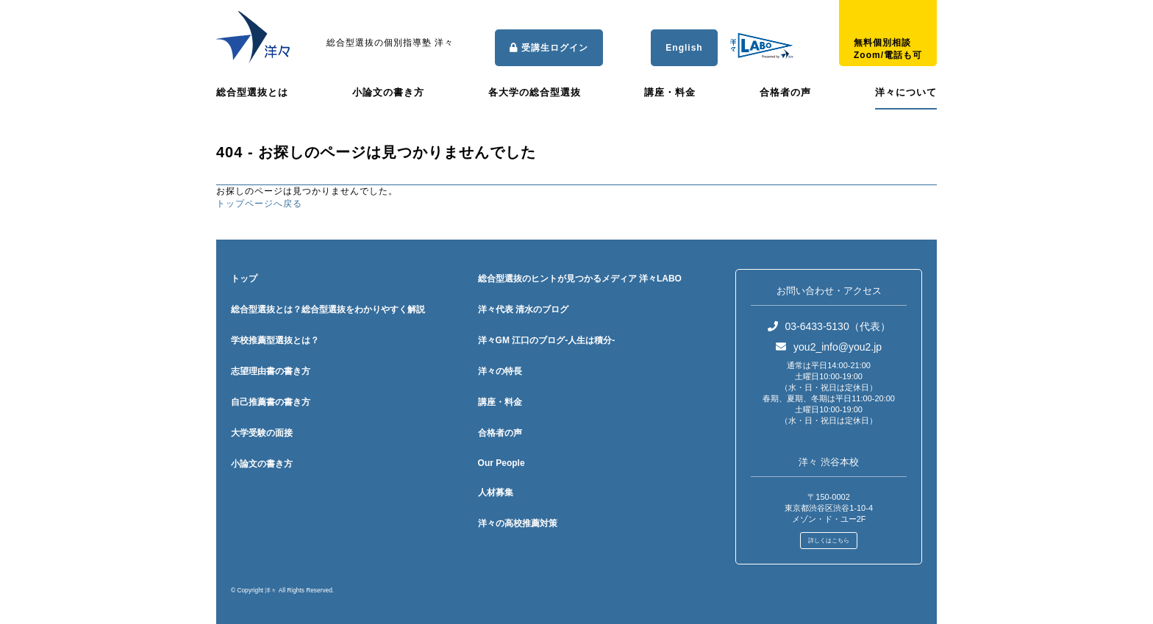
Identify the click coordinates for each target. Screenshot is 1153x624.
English (683, 48)
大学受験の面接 (262, 433)
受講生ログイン (549, 48)
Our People (501, 463)
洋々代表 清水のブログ (523, 309)
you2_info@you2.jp (829, 347)
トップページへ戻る (259, 203)
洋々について (906, 92)
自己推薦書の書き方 (270, 402)
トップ (244, 278)
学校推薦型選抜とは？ (275, 340)
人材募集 (495, 492)
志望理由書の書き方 (270, 371)
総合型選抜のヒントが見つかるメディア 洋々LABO (580, 278)
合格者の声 (785, 92)
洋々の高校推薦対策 (517, 523)
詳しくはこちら (828, 540)
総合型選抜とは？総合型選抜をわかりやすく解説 (328, 309)
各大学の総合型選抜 (534, 92)
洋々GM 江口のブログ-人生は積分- (546, 340)
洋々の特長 (500, 371)
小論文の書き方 (388, 92)
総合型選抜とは (252, 92)
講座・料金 (670, 92)
